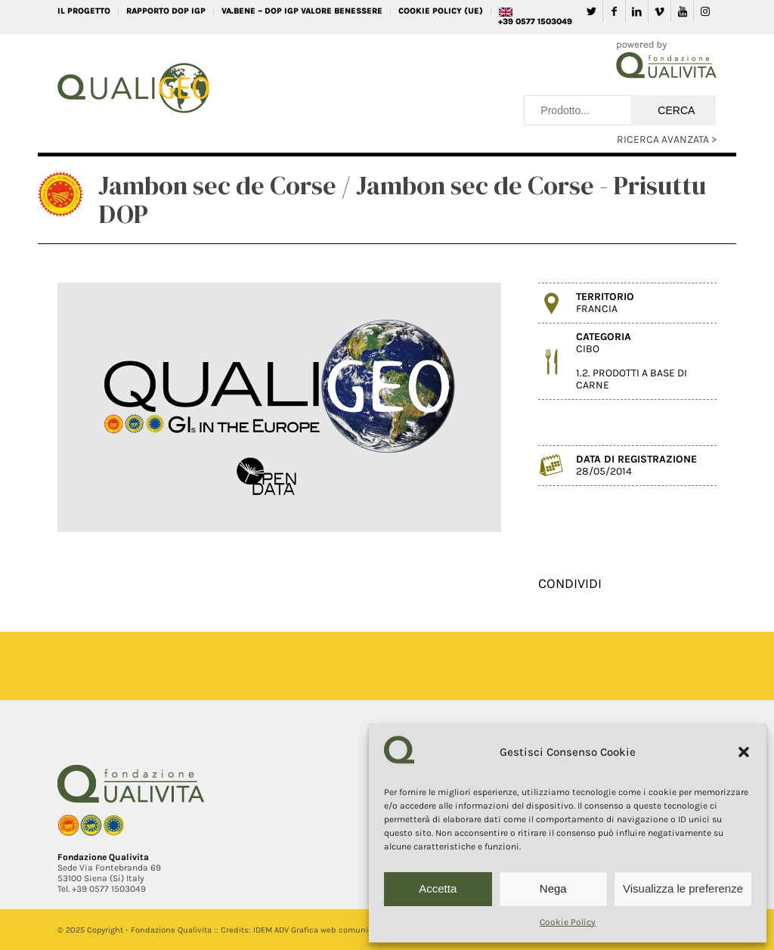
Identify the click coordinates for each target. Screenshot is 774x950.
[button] (743, 752)
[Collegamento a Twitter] (591, 11)
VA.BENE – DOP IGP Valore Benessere (301, 11)
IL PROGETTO (83, 11)
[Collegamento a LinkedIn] (637, 11)
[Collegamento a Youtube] (682, 11)
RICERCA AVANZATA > (667, 139)
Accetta (438, 888)
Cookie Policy (568, 922)
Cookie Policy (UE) (440, 11)
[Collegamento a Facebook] (614, 11)
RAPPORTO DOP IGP (166, 11)
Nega (553, 888)
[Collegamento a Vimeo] (659, 11)
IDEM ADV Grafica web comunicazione (325, 930)
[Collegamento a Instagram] (705, 11)
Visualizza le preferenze (683, 888)
